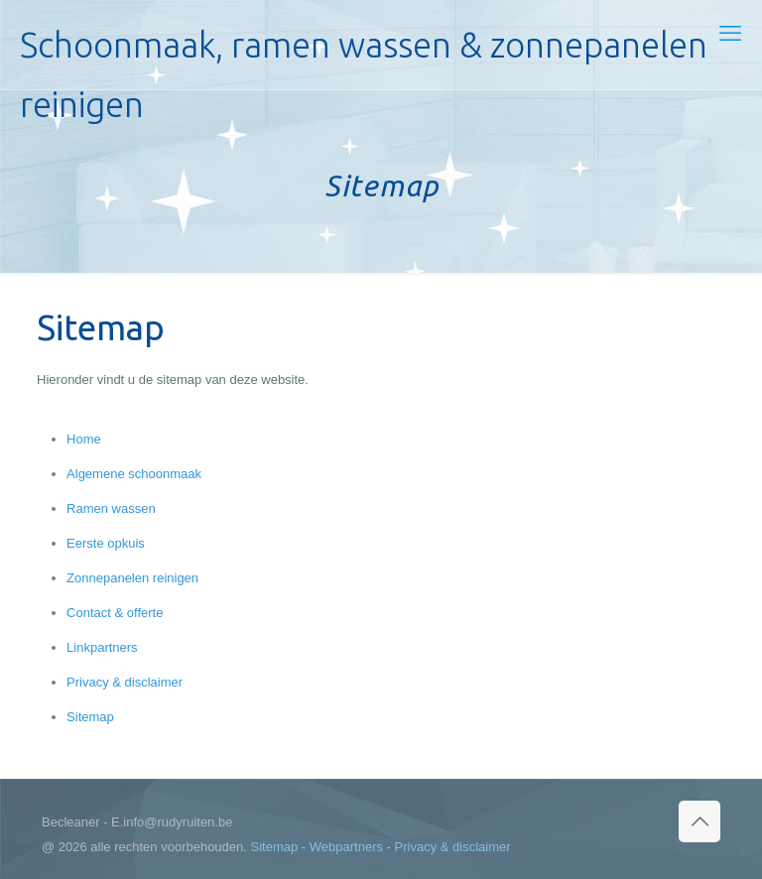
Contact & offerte (114, 612)
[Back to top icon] (699, 821)
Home (83, 439)
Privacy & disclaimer (124, 682)
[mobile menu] (730, 34)
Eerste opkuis (105, 543)
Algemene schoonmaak (133, 473)
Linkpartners (102, 647)
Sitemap (90, 716)
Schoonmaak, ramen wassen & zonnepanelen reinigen (363, 57)
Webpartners (346, 846)
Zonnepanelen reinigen (132, 577)
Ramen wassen (111, 508)
